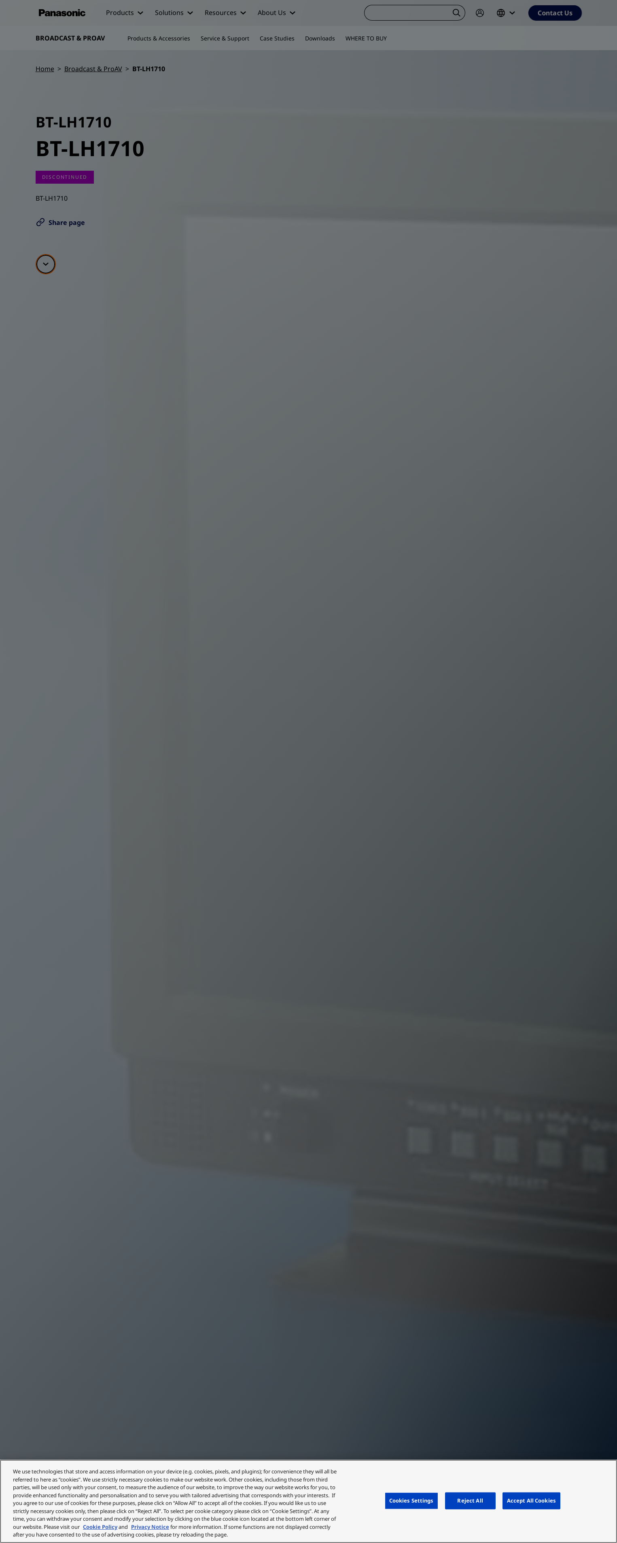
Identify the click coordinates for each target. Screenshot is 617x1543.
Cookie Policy (100, 1526)
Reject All (470, 1500)
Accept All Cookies (531, 1500)
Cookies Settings (411, 1500)
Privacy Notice (150, 1526)
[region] (308, 1501)
